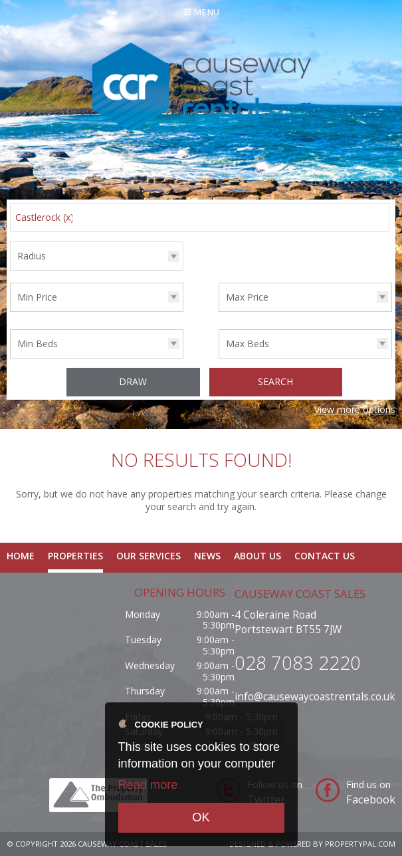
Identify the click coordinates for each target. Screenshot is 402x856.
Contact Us (324, 555)
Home (21, 555)
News (207, 555)
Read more (148, 784)
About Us (257, 555)
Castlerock (44, 217)
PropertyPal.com (360, 844)
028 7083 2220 (298, 662)
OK (200, 817)
